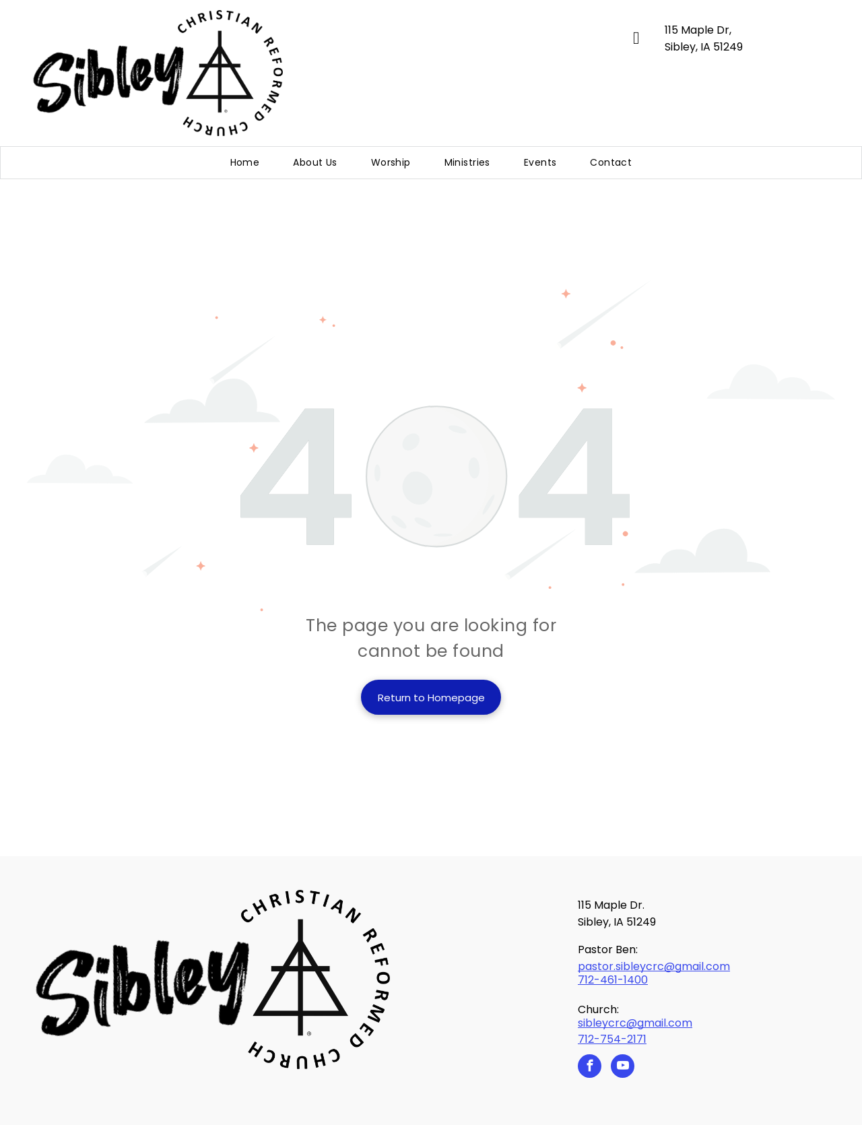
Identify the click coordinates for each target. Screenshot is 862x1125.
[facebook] (589, 1067)
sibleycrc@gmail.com (635, 1023)
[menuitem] (245, 162)
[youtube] (622, 1067)
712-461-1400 (613, 980)
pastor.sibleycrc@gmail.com (654, 966)
